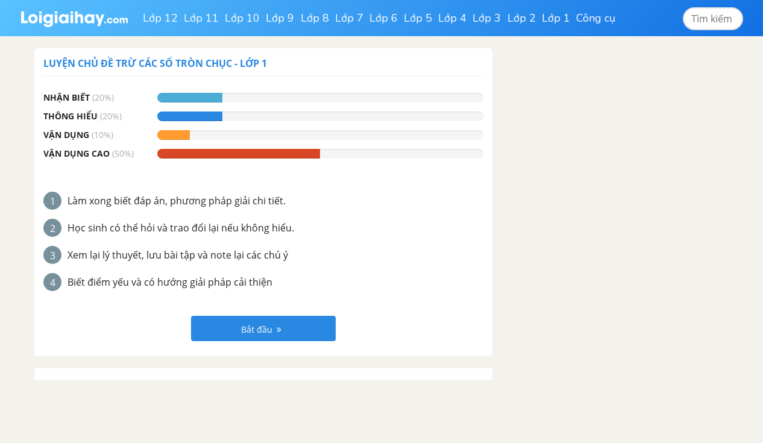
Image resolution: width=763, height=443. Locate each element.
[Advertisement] (597, 229)
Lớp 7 (349, 18)
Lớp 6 (383, 18)
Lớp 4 (452, 18)
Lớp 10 (242, 18)
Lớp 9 (280, 18)
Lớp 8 (315, 18)
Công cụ (595, 18)
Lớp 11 (201, 18)
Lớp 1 (556, 18)
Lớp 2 (521, 18)
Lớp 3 (487, 18)
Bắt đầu (261, 329)
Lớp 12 (160, 18)
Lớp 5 (418, 18)
